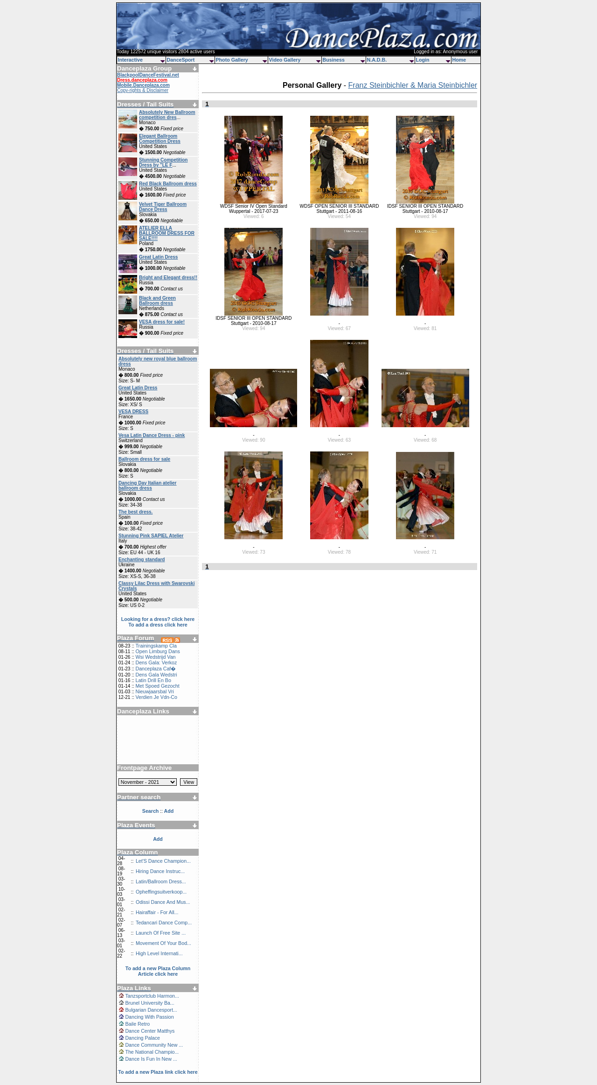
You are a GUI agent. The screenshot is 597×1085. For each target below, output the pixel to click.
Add (158, 839)
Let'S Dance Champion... (163, 861)
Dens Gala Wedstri (156, 674)
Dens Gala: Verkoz (156, 662)
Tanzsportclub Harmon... (152, 996)
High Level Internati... (159, 953)
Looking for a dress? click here (158, 619)
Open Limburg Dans (157, 651)
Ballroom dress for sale (144, 459)
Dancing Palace (142, 1038)
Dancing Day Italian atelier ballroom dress (147, 485)
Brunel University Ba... (149, 1003)
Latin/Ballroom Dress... (161, 881)
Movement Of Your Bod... (163, 943)
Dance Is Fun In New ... (151, 1059)
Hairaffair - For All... (157, 912)
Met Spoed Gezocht (157, 686)
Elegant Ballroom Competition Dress (159, 139)
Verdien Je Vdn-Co (156, 697)
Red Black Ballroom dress (168, 183)
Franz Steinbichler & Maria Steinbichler (413, 85)
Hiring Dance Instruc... (160, 871)
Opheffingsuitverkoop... (161, 892)
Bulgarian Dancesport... (151, 1010)
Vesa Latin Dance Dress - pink (151, 435)
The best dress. (135, 511)
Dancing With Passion (149, 1017)
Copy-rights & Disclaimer (142, 90)
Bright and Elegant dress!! (168, 277)
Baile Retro (137, 1024)
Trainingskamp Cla (155, 645)
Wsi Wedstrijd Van (155, 657)
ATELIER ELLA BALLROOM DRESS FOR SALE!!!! (166, 233)
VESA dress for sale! (162, 321)
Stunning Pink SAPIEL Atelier (150, 535)
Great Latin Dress (158, 257)
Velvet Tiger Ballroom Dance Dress (163, 207)
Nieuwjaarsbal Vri (154, 691)
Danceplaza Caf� (155, 668)
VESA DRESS (133, 411)
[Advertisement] (158, 736)
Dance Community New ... (154, 1045)
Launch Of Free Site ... (161, 933)
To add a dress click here (157, 624)
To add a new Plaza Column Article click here (158, 971)
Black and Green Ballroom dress (157, 301)
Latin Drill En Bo (153, 680)
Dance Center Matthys (149, 1031)
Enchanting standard (141, 559)
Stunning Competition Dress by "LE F (163, 162)
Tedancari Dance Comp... (164, 922)
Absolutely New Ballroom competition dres (167, 115)
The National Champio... (152, 1052)
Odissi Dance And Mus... (163, 902)
